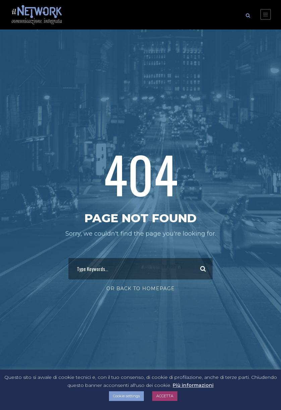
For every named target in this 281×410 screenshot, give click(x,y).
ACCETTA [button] (164, 396)
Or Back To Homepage (140, 287)
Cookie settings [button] (126, 396)
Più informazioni (193, 385)
